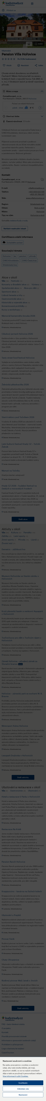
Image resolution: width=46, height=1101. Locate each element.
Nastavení (23, 1095)
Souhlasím (23, 1083)
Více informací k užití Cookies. (15, 1076)
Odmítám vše (23, 1089)
